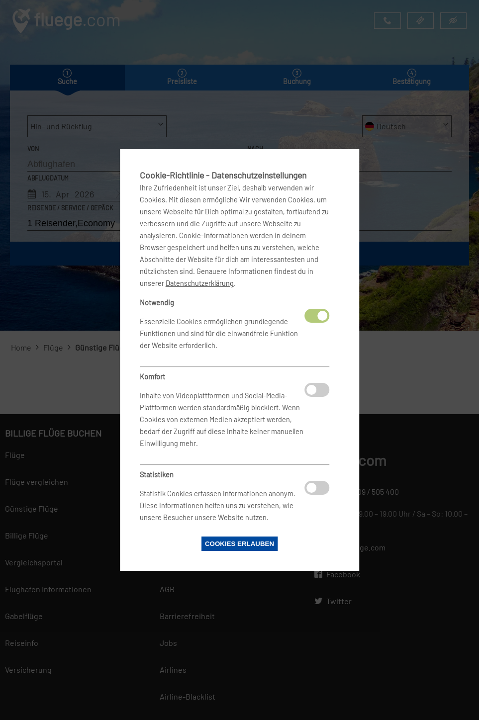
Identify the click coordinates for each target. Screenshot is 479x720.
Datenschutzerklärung (200, 283)
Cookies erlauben (239, 543)
